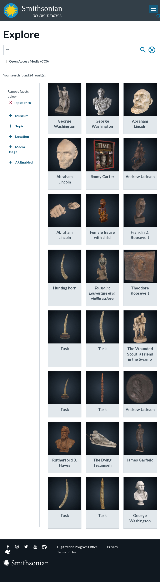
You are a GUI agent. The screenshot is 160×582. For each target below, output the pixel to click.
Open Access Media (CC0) (29, 61)
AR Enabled (20, 162)
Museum (18, 116)
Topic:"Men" (21, 103)
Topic (16, 126)
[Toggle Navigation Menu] (153, 9)
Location (18, 136)
